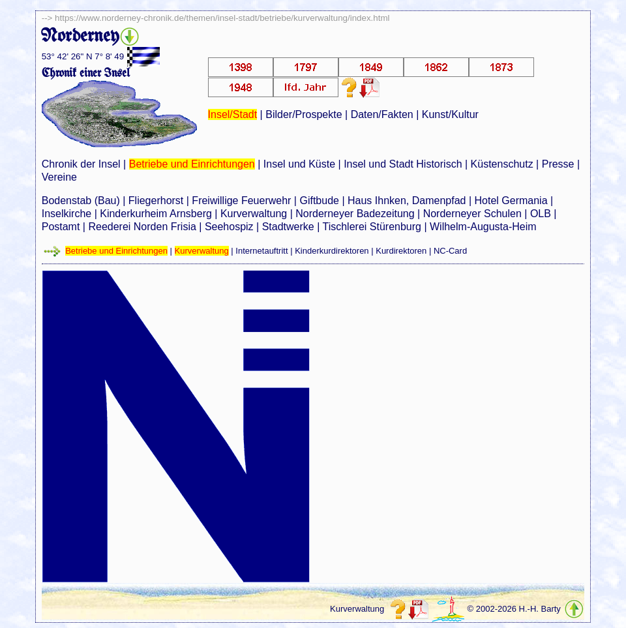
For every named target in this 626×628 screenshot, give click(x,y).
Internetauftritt (261, 251)
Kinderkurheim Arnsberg (156, 213)
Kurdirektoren (401, 251)
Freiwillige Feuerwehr (241, 200)
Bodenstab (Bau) (81, 200)
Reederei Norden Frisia (142, 226)
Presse (558, 164)
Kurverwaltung (253, 213)
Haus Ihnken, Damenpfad (407, 200)
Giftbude (318, 200)
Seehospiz (229, 226)
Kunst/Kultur (450, 114)
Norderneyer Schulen (472, 213)
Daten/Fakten (382, 114)
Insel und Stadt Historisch (403, 164)
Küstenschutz (502, 164)
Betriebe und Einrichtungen (192, 164)
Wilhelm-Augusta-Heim (483, 226)
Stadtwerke (288, 226)
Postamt (61, 226)
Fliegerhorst (155, 200)
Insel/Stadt (233, 114)
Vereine (59, 177)
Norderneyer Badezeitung (354, 213)
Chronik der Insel (81, 164)
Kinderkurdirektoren (331, 251)
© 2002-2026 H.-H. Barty (514, 609)
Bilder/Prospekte (303, 114)
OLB (540, 213)
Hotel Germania (510, 200)
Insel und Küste (299, 164)
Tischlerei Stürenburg (371, 226)
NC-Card (450, 251)
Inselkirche (66, 213)
